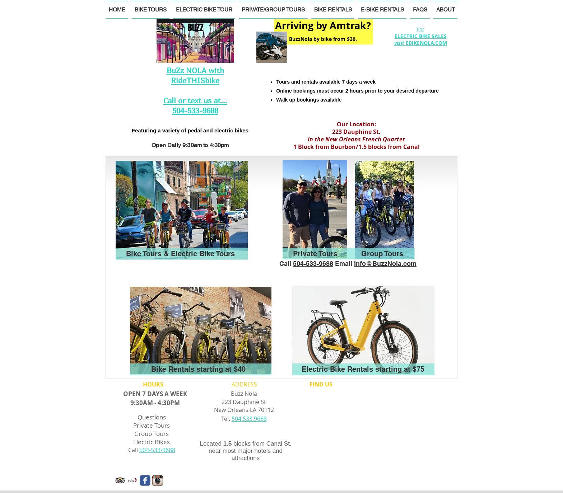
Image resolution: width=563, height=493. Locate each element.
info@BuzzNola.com (385, 263)
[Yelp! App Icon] (132, 480)
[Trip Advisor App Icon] (120, 480)
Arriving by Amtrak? (323, 25)
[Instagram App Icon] (157, 480)
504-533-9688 (313, 263)
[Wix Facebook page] (145, 480)
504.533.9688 (249, 419)
